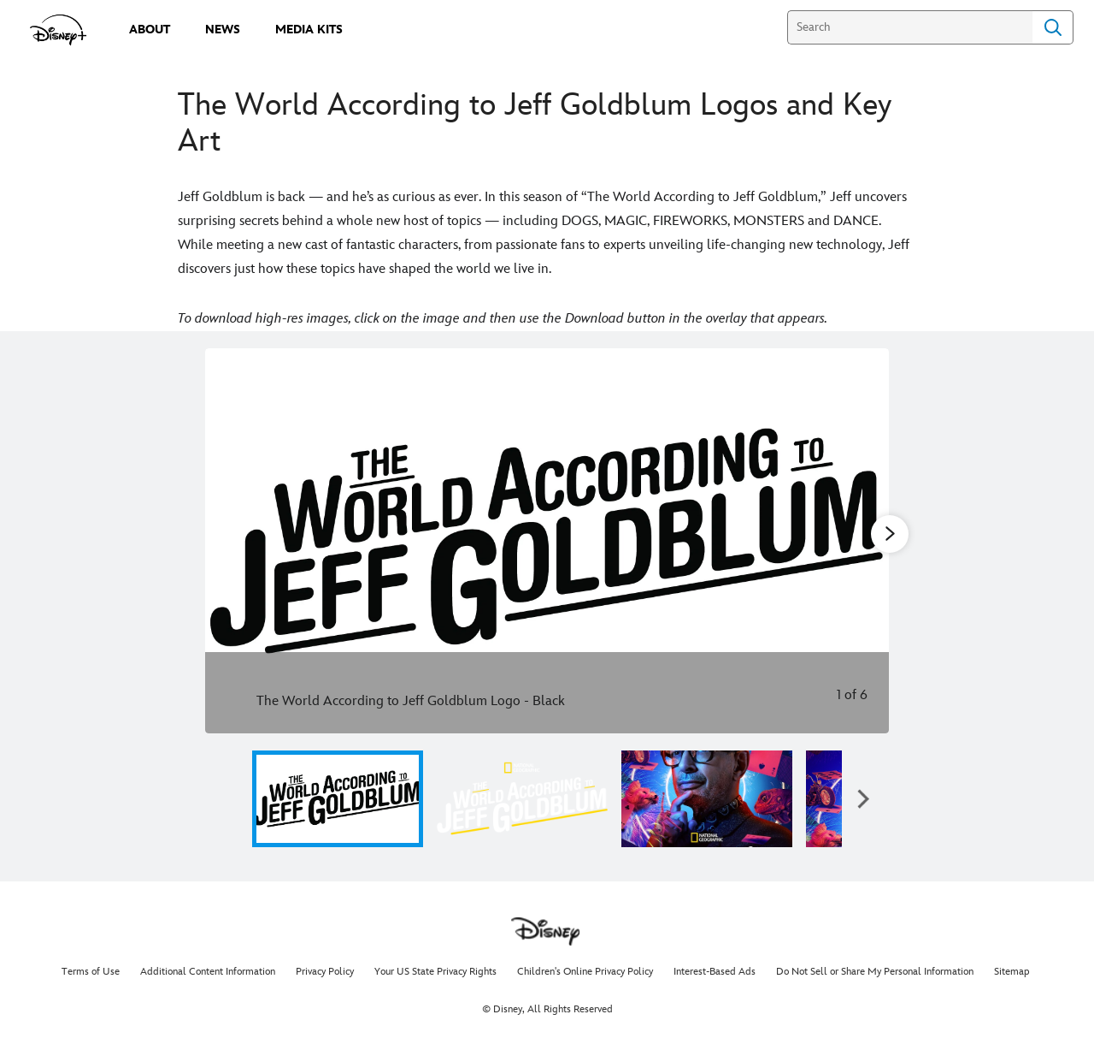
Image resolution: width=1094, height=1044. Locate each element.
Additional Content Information (207, 971)
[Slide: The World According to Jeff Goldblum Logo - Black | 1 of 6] (547, 540)
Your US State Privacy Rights (435, 971)
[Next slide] (863, 540)
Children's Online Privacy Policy (585, 971)
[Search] (909, 27)
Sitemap (1012, 971)
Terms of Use (91, 971)
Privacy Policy (325, 971)
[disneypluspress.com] (58, 30)
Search (1053, 27)
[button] (863, 798)
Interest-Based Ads (714, 971)
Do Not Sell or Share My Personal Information (874, 971)
